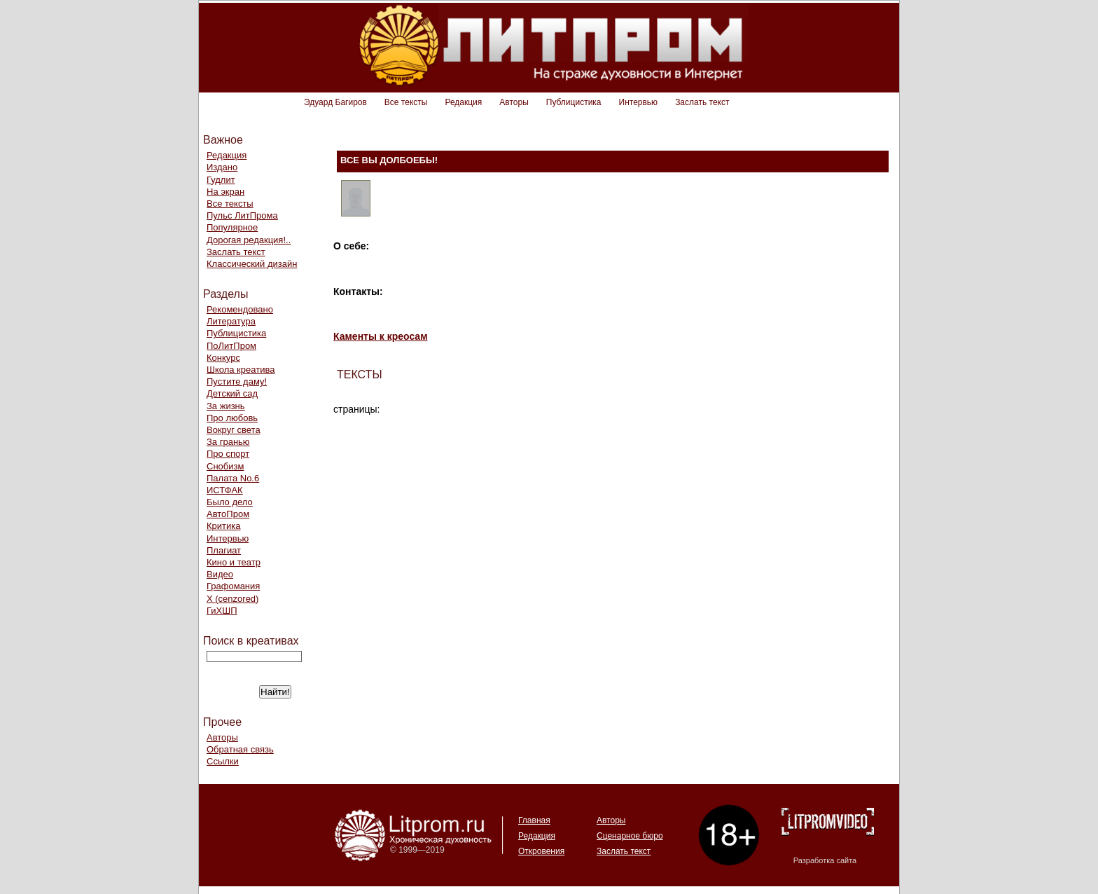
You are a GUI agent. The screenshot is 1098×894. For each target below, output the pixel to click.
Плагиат (224, 550)
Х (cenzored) (232, 598)
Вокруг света (233, 430)
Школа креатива (240, 369)
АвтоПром (228, 514)
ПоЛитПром (231, 346)
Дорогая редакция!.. (249, 240)
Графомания (233, 586)
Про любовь (232, 418)
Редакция (463, 102)
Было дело (230, 502)
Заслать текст (702, 102)
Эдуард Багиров (335, 102)
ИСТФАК (225, 490)
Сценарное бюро (630, 836)
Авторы (513, 102)
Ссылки (223, 761)
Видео (220, 574)
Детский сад (232, 393)
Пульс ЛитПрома (242, 215)
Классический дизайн (252, 264)
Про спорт (228, 453)
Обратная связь (240, 749)
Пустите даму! (237, 381)
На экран (225, 191)
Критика (223, 526)
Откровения (541, 851)
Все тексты (406, 102)
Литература (231, 321)
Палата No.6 (233, 478)
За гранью (228, 441)
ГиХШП (222, 610)
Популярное (232, 227)
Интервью (638, 102)
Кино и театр (233, 562)
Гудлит (221, 179)
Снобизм (225, 466)
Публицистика (574, 102)
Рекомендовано (240, 309)
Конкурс (223, 357)
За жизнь (226, 406)
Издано (222, 167)
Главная (534, 820)
